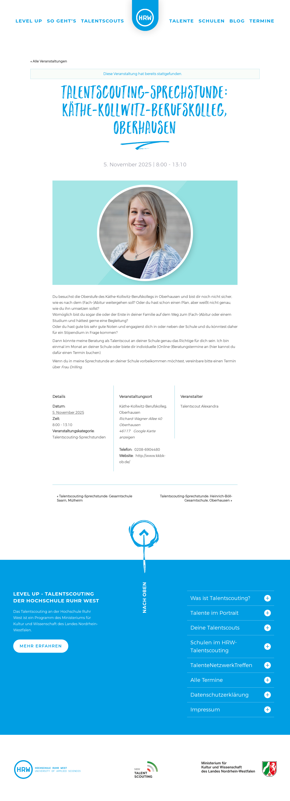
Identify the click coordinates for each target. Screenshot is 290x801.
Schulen (212, 21)
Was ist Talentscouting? (220, 598)
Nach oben (144, 566)
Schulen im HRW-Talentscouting (213, 646)
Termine (262, 21)
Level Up (29, 21)
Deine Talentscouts (215, 627)
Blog (237, 21)
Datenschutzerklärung (219, 695)
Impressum (205, 709)
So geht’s (61, 21)
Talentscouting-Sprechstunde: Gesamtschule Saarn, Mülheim (94, 498)
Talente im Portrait (214, 613)
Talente (181, 21)
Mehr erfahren (41, 646)
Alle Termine (206, 680)
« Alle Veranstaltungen (48, 61)
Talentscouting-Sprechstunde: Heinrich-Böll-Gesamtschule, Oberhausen (196, 498)
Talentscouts (102, 21)
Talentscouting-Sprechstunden (79, 437)
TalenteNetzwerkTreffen (221, 665)
